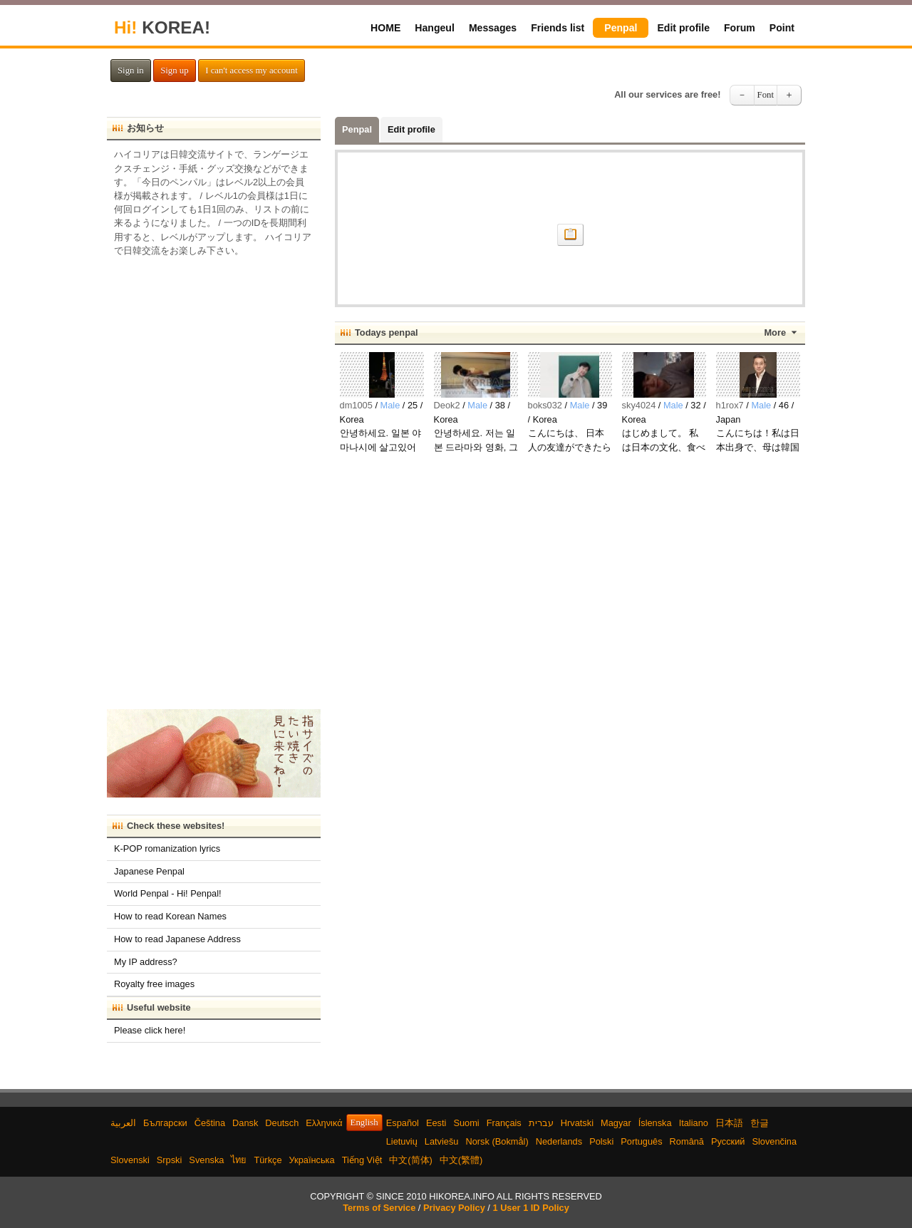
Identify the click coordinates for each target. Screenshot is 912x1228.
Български (165, 1123)
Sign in (131, 71)
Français (504, 1123)
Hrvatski (577, 1123)
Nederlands (559, 1141)
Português (641, 1141)
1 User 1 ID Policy (530, 1207)
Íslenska (655, 1123)
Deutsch (282, 1123)
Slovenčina (774, 1141)
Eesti (436, 1123)
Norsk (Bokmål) (497, 1141)
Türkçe (267, 1160)
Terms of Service (379, 1207)
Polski (601, 1141)
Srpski (169, 1160)
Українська (312, 1160)
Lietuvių (402, 1141)
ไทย (239, 1160)
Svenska (206, 1160)
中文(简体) (410, 1160)
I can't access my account (251, 71)
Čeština (210, 1123)
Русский (728, 1141)
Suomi (466, 1123)
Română (687, 1141)
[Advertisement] (214, 478)
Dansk (245, 1123)
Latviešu (442, 1141)
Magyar (616, 1123)
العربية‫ (123, 1123)
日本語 (729, 1123)
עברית (541, 1123)
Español (402, 1123)
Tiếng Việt (362, 1160)
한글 (759, 1123)
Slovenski (130, 1160)
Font (765, 95)
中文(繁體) (461, 1160)
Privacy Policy (454, 1207)
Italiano (693, 1123)
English (364, 1123)
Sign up (174, 71)
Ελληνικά (324, 1123)
